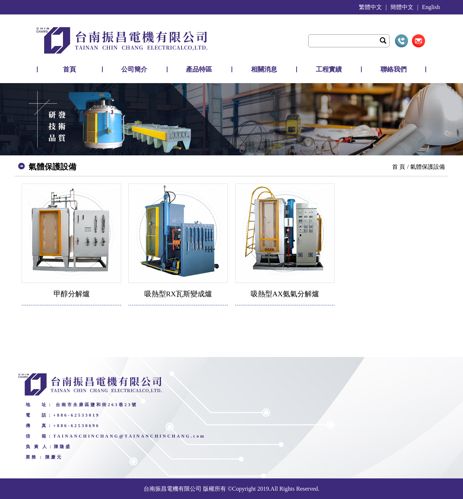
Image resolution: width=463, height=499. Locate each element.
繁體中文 (370, 7)
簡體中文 (401, 7)
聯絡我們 (394, 69)
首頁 (69, 69)
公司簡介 (134, 69)
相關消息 (264, 69)
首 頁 (398, 167)
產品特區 (199, 69)
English (431, 7)
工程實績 (329, 69)
